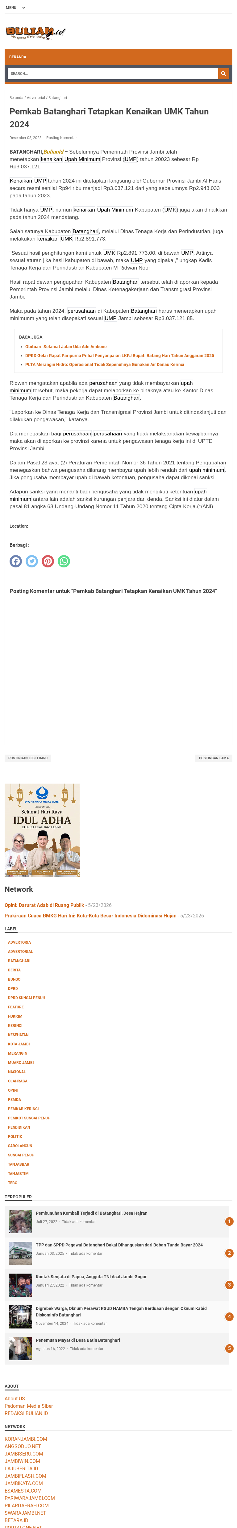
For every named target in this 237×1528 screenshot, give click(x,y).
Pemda (14, 1100)
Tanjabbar (18, 1164)
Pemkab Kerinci (23, 1109)
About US (15, 1399)
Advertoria (19, 942)
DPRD (13, 988)
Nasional (17, 1072)
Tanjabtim (18, 1174)
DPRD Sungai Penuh (26, 998)
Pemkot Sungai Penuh (29, 1118)
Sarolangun (20, 1146)
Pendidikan (19, 1127)
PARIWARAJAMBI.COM (30, 1498)
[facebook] (16, 561)
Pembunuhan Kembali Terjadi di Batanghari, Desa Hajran (92, 1213)
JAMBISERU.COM (24, 1454)
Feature (16, 1007)
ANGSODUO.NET (23, 1446)
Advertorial (20, 951)
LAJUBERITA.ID (21, 1469)
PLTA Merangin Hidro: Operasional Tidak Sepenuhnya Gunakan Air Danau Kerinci (104, 364)
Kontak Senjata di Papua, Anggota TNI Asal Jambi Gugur (91, 1276)
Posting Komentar (61, 138)
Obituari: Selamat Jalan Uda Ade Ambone (66, 346)
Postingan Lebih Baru (28, 758)
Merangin (17, 1053)
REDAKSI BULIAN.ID (26, 1413)
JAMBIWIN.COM (22, 1461)
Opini (13, 1090)
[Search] (113, 73)
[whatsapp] (64, 561)
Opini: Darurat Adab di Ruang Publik (44, 905)
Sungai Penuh (21, 1155)
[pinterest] (48, 561)
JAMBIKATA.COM (24, 1483)
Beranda (17, 57)
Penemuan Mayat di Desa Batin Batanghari (78, 1340)
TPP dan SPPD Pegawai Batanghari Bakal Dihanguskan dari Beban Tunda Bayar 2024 (119, 1244)
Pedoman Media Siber (29, 1406)
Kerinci (15, 1025)
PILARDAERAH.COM (27, 1506)
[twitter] (32, 561)
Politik (15, 1137)
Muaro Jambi (21, 1063)
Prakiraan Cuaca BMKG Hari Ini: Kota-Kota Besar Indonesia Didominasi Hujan (91, 916)
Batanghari (19, 961)
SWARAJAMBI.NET (25, 1513)
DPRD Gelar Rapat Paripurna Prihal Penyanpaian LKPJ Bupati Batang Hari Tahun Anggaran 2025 (119, 355)
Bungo (14, 979)
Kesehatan (18, 1035)
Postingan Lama (214, 758)
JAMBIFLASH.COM (25, 1476)
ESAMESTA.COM (23, 1491)
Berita (14, 970)
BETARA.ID (16, 1520)
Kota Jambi (19, 1044)
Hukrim (15, 1016)
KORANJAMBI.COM (26, 1439)
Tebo (12, 1183)
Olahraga (17, 1081)
